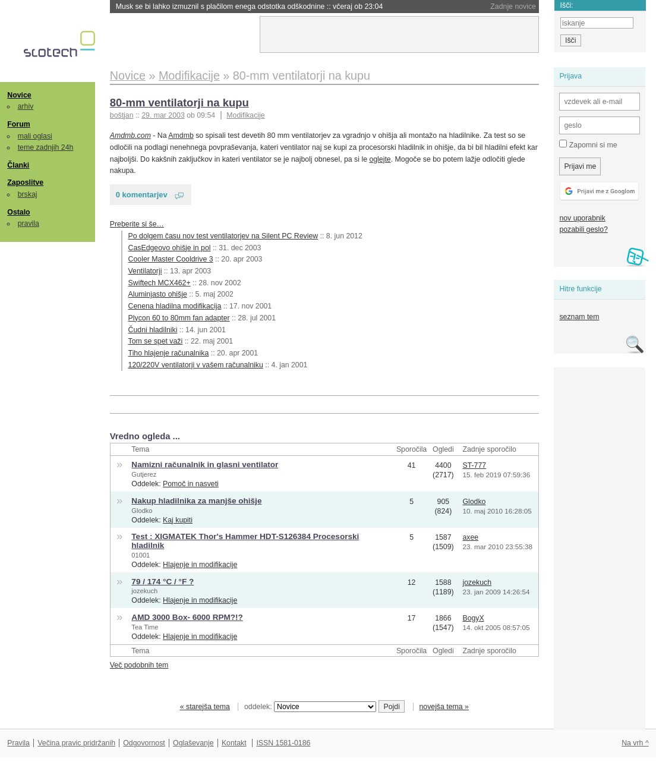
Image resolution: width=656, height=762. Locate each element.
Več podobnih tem (139, 665)
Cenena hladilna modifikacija (175, 306)
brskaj (27, 194)
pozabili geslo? (583, 229)
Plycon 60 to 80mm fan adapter (179, 318)
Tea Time (144, 627)
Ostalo (18, 212)
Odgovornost (144, 743)
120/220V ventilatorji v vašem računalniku (195, 365)
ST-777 (474, 465)
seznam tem (579, 317)
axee (470, 537)
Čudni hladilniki (153, 330)
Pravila (18, 743)
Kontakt (234, 743)
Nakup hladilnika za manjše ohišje (196, 500)
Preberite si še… (137, 224)
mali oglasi (35, 136)
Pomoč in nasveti (191, 484)
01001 (140, 555)
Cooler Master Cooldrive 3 (170, 259)
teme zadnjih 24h (46, 147)
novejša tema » (444, 707)
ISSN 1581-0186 (283, 743)
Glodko (141, 510)
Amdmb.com (130, 135)
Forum (18, 124)
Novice (19, 95)
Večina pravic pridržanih (76, 743)
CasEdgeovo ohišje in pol (169, 248)
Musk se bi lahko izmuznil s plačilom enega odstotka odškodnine (249, 6)
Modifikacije (245, 115)
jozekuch (144, 590)
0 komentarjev (142, 194)
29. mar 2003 (163, 115)
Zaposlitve (25, 182)
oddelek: (310, 707)
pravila (28, 223)
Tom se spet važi (155, 341)
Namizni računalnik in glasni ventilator (204, 464)
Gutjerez (143, 474)
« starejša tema (205, 707)
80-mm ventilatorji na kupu (179, 102)
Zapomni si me (588, 144)
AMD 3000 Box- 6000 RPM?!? (186, 617)
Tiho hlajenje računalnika (168, 353)
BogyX (473, 618)
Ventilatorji (145, 271)
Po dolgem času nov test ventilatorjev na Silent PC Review (223, 236)
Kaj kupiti (178, 520)
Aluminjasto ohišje (157, 294)
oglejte (379, 159)
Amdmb (180, 135)
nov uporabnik (582, 218)
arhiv (26, 106)
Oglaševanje (193, 743)
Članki (18, 165)
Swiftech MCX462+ (159, 283)
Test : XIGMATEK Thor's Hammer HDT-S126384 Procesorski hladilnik (245, 541)
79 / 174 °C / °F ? (162, 581)
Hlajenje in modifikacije (200, 565)
